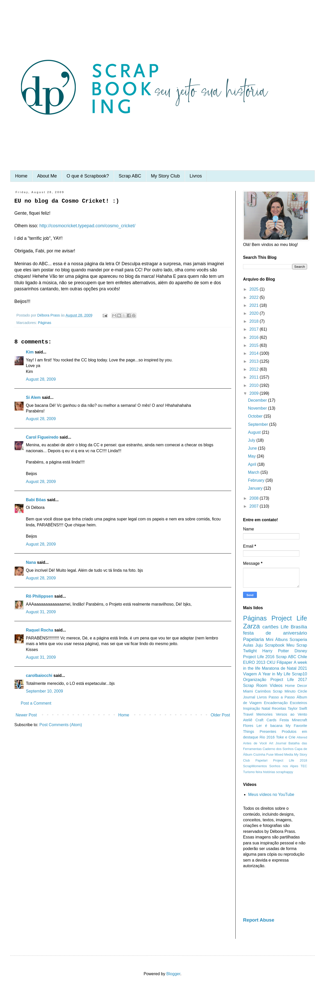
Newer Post (26, 715)
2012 (254, 369)
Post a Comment (36, 703)
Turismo (249, 772)
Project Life (289, 618)
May (252, 456)
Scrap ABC (130, 176)
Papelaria (253, 639)
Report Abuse (258, 920)
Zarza (251, 626)
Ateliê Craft (253, 720)
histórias (269, 772)
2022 (254, 297)
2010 (254, 385)
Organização (254, 679)
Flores (248, 726)
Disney (301, 651)
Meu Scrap (296, 645)
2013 (254, 361)
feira (259, 772)
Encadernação (276, 703)
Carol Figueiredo (42, 437)
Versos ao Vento (291, 714)
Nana (31, 562)
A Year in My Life (274, 674)
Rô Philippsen (39, 596)
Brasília (299, 626)
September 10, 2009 (44, 691)
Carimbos (263, 691)
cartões (271, 626)
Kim (30, 352)
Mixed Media (284, 754)
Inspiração (251, 708)
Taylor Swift (297, 708)
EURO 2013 (254, 662)
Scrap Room (255, 685)
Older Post (220, 715)
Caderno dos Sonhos (278, 749)
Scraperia (298, 639)
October (256, 416)
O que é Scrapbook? (88, 176)
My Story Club (165, 176)
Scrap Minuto (284, 691)
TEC (303, 766)
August (255, 432)
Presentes (268, 731)
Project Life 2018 (290, 760)
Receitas (279, 708)
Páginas (44, 323)
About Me (47, 176)
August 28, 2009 (41, 379)
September (258, 424)
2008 (254, 498)
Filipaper (284, 662)
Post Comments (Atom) (60, 725)
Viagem (250, 674)
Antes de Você (255, 743)
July (252, 440)
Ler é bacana (269, 726)
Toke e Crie (285, 737)
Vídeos (276, 685)
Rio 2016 (267, 737)
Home (21, 176)
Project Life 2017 (288, 679)
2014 (254, 353)
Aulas (248, 645)
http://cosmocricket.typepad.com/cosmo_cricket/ (87, 225)
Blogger (173, 974)
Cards (271, 720)
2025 (254, 289)
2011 (254, 377)
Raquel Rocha (39, 630)
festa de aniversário (275, 633)
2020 (254, 313)
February (256, 480)
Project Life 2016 (259, 657)
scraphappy (284, 772)
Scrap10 (299, 674)
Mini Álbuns (277, 639)
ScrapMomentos (255, 766)
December (258, 400)
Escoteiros (298, 703)
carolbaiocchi (39, 675)
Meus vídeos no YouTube (271, 794)
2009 (254, 393)
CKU (271, 662)
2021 (254, 305)
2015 (254, 345)
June (253, 448)
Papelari (261, 760)
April (252, 464)
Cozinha (259, 754)
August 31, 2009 (41, 612)
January (256, 488)
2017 (254, 329)
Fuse (270, 754)
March (254, 472)
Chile (302, 657)
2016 (254, 337)
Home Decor (296, 686)
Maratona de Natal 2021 (284, 668)
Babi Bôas (36, 500)
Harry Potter (275, 651)
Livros (196, 176)
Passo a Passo (282, 697)
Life (285, 626)
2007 (254, 506)
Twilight (250, 651)
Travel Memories (257, 714)
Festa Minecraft (293, 720)
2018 (254, 321)
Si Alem (33, 397)
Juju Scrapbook (270, 645)
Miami (248, 691)
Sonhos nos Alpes (283, 766)
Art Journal (277, 743)
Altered (302, 737)
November (258, 408)
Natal (266, 708)
